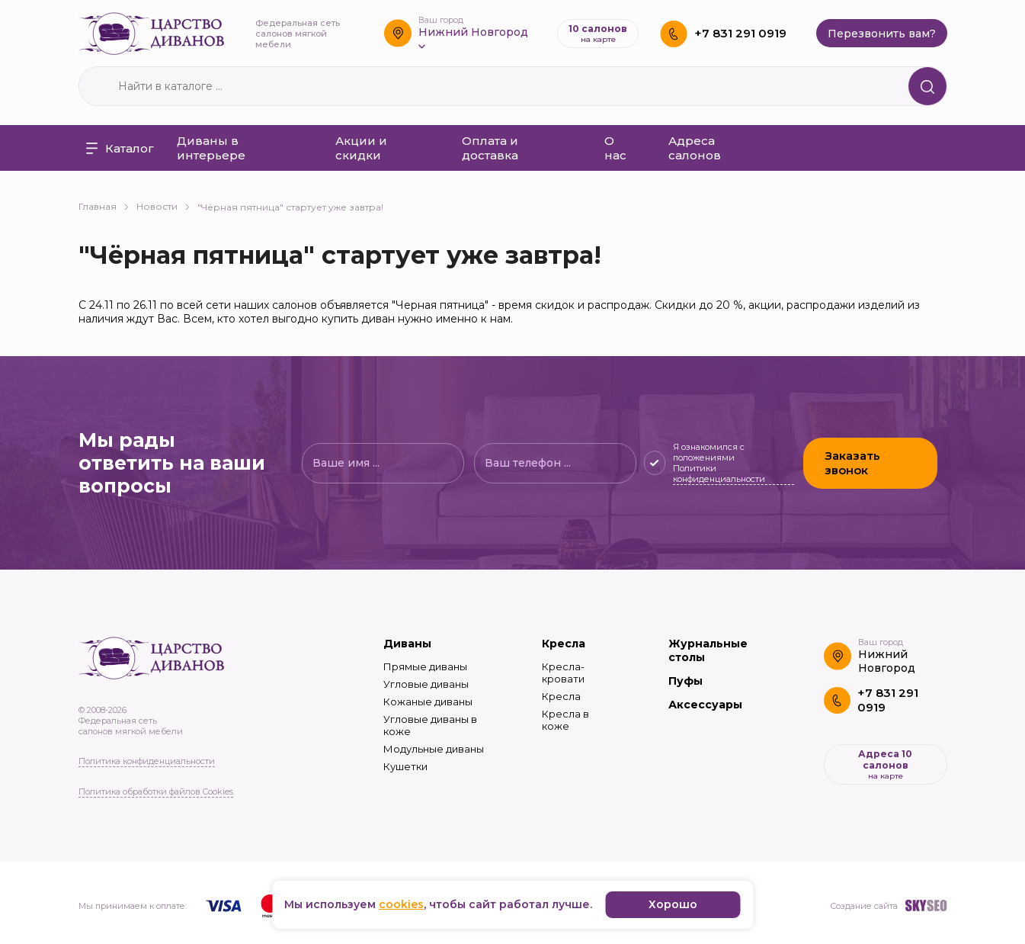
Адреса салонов (694, 147)
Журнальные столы (708, 650)
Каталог (120, 148)
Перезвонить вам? (882, 33)
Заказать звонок (852, 462)
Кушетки (405, 766)
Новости (163, 206)
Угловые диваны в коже (430, 725)
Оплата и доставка (490, 147)
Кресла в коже (565, 720)
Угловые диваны (426, 684)
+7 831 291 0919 (740, 33)
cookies (401, 904)
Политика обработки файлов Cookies (155, 791)
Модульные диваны (433, 749)
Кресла (563, 643)
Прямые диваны (425, 666)
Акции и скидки (361, 147)
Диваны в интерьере (211, 147)
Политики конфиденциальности (718, 473)
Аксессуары (705, 704)
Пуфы (685, 681)
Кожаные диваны (427, 701)
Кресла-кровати (563, 672)
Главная (103, 206)
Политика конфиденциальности (146, 761)
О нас (615, 147)
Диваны (407, 643)
